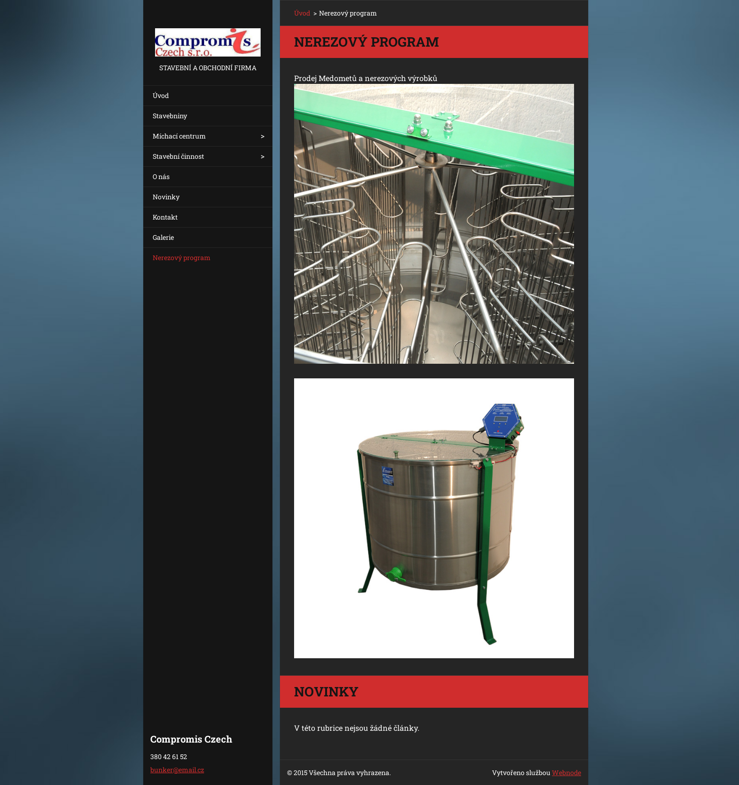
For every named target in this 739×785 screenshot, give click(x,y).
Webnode (566, 772)
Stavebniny (170, 115)
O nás (161, 176)
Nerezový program (182, 257)
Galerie (163, 237)
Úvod (161, 95)
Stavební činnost (178, 156)
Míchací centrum (179, 135)
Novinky (166, 196)
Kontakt (165, 217)
